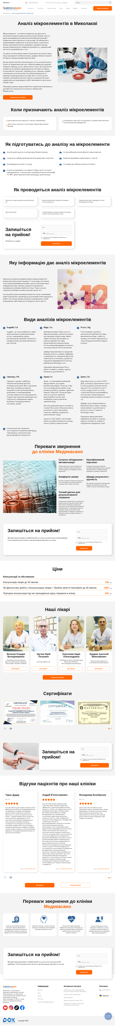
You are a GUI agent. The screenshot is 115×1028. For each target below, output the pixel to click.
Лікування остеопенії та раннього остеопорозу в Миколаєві (74, 1006)
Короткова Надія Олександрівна (71, 657)
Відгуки (75, 8)
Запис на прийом (102, 8)
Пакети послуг (51, 8)
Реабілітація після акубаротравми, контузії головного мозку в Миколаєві (75, 993)
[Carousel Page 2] (111, 731)
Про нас (30, 8)
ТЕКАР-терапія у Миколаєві (72, 997)
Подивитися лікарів (57, 680)
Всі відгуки (39, 887)
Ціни (61, 8)
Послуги (39, 8)
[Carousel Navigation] (57, 731)
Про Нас (40, 992)
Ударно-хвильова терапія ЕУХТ (73, 1003)
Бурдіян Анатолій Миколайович (99, 657)
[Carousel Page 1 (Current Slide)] (108, 731)
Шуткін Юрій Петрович (44, 657)
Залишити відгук (75, 887)
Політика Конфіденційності (46, 1004)
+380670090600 (33, 2)
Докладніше (16, 671)
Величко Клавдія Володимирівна (15, 657)
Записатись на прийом (17, 97)
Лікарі (67, 8)
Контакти (84, 8)
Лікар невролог (68, 1000)
